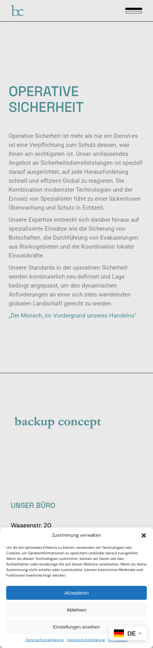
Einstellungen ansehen (76, 626)
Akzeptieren (76, 592)
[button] (144, 535)
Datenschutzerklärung (45, 639)
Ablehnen (76, 609)
